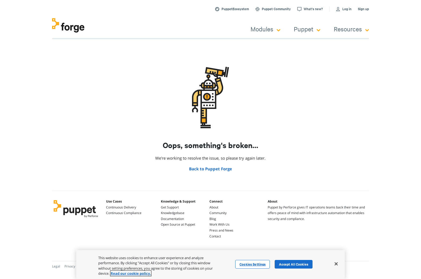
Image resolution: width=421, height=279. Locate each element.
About (213, 207)
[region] (210, 264)
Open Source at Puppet (178, 224)
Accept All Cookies (293, 264)
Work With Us (219, 224)
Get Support (170, 207)
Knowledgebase (172, 213)
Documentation (172, 218)
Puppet (307, 29)
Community (218, 213)
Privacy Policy (74, 266)
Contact (215, 236)
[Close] (336, 264)
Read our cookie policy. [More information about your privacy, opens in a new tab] (131, 273)
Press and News (221, 230)
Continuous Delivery (121, 207)
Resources (351, 29)
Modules (265, 29)
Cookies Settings (252, 264)
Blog (212, 218)
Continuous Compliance (123, 213)
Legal (56, 266)
